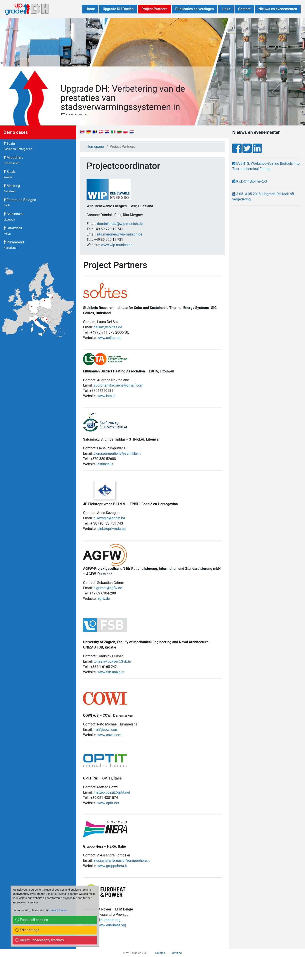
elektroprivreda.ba (111, 529)
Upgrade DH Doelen (118, 9)
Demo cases (16, 132)
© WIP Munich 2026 (135, 953)
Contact (244, 9)
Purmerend (14, 244)
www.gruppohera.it (112, 866)
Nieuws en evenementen (278, 9)
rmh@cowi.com (106, 729)
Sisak (9, 174)
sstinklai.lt (105, 464)
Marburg (12, 188)
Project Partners (154, 9)
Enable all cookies (31, 920)
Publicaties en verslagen (194, 9)
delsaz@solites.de (108, 327)
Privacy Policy (58, 910)
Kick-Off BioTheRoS (249, 181)
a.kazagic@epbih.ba (109, 518)
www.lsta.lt (106, 396)
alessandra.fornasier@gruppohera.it (122, 860)
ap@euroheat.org (107, 920)
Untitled (160, 953)
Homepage (95, 146)
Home (90, 9)
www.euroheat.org (111, 925)
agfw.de (103, 598)
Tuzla (18, 146)
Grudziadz (13, 230)
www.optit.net (108, 803)
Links (226, 9)
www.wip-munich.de (116, 245)
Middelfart (13, 160)
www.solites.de (109, 338)
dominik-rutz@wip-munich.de (120, 224)
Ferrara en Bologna (20, 202)
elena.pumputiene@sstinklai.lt (117, 453)
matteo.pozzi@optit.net (112, 792)
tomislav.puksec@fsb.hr (112, 661)
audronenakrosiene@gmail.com (118, 385)
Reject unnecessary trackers (39, 940)
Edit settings (27, 930)
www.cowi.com (109, 735)
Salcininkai (14, 216)
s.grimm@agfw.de (108, 588)
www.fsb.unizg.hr (110, 672)
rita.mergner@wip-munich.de (119, 234)
